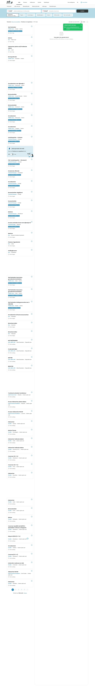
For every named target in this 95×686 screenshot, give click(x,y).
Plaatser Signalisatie (14, 242)
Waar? (46, 11)
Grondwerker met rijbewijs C (16, 83)
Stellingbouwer (12, 250)
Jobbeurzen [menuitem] (32, 2)
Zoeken (82, 11)
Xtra (9, 39)
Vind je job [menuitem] (9, 6)
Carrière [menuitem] (39, 2)
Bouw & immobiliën (16, 21)
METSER (10, 357)
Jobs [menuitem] (19, 2)
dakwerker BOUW (13, 571)
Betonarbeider (12, 94)
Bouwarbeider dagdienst (15, 192)
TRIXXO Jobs (11, 28)
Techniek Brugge (12, 224)
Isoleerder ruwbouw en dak (16, 563)
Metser (10, 38)
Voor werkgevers (71, 2)
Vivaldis (10, 423)
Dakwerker (11, 422)
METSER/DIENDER (13, 340)
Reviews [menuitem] (25, 2)
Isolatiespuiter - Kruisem (15, 137)
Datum (25, 593)
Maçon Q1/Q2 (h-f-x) (14, 536)
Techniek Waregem (12, 139)
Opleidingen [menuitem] (46, 2)
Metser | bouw (12, 430)
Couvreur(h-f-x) (13, 554)
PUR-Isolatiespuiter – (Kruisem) (17, 160)
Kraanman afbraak (13, 171)
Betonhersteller (12, 323)
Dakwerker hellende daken (16, 439)
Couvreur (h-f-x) (13, 456)
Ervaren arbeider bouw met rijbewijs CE (19, 222)
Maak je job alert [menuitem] (35, 6)
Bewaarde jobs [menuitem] (26, 6)
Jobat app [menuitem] (44, 6)
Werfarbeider (12, 27)
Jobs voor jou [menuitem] (17, 6)
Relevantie (21, 593)
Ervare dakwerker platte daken (17, 401)
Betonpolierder (12, 57)
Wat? (10, 11)
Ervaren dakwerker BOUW (15, 412)
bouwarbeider (12, 201)
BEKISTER (10, 366)
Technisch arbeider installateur (17, 393)
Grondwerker (12, 116)
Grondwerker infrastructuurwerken (18, 314)
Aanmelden (84, 2)
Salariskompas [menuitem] (52, 6)
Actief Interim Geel (12, 394)
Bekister (10, 212)
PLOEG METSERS (12, 349)
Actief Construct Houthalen (14, 403)
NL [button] (77, 2)
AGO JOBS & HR (11, 342)
